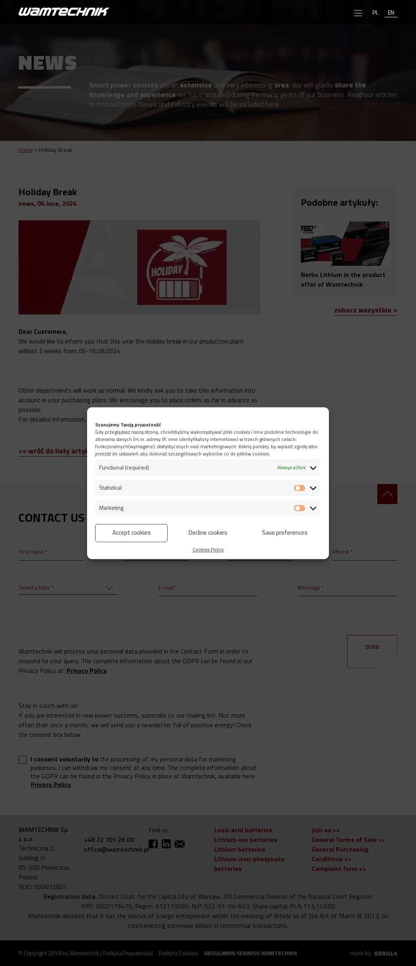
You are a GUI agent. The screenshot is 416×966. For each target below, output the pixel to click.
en (391, 12)
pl (375, 12)
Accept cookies (131, 532)
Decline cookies (208, 532)
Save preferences (285, 532)
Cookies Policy (208, 549)
